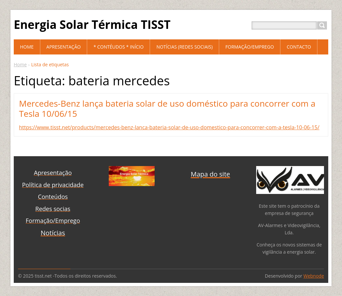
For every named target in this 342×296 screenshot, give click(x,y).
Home (20, 64)
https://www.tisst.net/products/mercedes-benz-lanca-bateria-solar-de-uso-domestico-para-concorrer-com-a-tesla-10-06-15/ (169, 127)
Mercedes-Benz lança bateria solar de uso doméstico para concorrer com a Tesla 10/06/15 (167, 108)
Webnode (313, 276)
